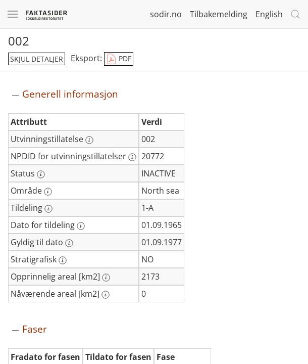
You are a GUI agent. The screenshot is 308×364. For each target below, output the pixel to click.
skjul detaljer (36, 59)
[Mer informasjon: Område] (48, 192)
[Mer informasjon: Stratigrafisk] (63, 260)
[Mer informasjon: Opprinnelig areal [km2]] (106, 278)
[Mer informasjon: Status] (41, 174)
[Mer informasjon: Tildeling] (48, 209)
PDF (118, 59)
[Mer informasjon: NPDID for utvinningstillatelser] (132, 157)
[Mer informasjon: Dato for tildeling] (81, 226)
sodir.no (166, 14)
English (269, 14)
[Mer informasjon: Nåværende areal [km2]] (105, 295)
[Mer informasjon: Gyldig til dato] (69, 243)
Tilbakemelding (218, 14)
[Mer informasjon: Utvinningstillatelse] (89, 140)
